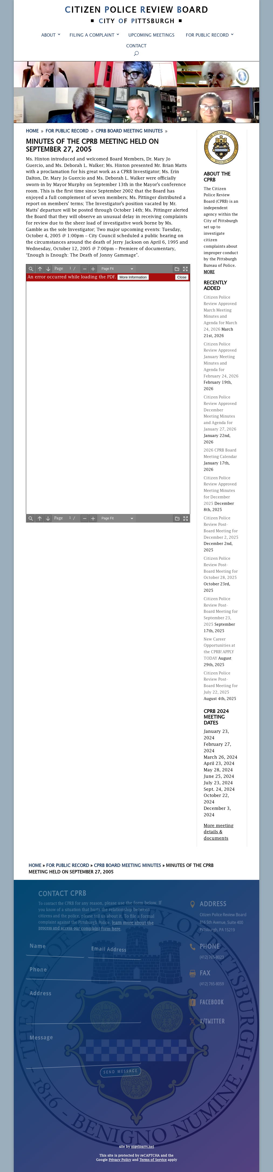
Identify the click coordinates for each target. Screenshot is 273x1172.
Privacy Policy (120, 1160)
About (48, 35)
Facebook (218, 1002)
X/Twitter (219, 1021)
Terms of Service (153, 1160)
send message (99, 1067)
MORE (209, 272)
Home (35, 866)
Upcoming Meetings (151, 35)
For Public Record (207, 35)
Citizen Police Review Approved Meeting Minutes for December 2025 (220, 491)
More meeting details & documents (219, 832)
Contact (136, 46)
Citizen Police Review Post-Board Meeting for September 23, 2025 (221, 612)
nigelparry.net (142, 1147)
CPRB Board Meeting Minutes (127, 866)
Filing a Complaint (92, 35)
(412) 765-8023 (218, 957)
